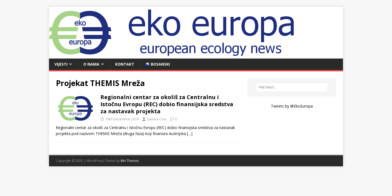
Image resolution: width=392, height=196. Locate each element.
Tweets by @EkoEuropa (292, 106)
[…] (189, 133)
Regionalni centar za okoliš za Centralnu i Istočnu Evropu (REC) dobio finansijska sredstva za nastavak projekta (166, 104)
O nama (91, 64)
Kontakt (124, 64)
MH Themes (130, 160)
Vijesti (61, 64)
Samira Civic (157, 119)
